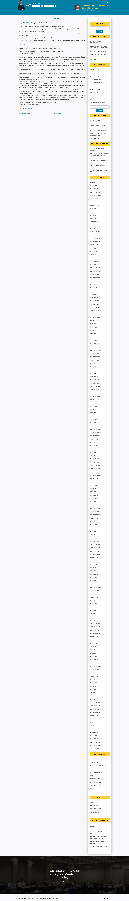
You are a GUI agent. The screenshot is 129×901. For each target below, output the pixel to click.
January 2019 (94, 462)
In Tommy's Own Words (98, 76)
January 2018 (94, 501)
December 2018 (95, 465)
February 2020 (95, 419)
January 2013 (94, 699)
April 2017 (93, 531)
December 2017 (95, 505)
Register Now (95, 89)
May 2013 (93, 686)
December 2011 (95, 742)
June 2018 (93, 485)
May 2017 (93, 528)
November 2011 (95, 745)
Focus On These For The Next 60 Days (99, 155)
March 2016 (94, 574)
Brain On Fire (95, 69)
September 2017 (95, 515)
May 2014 (93, 646)
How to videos (64, 13)
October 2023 (95, 274)
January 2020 (94, 422)
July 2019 (93, 442)
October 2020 (95, 393)
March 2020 (94, 416)
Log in (92, 802)
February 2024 (95, 261)
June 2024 (93, 251)
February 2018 (95, 498)
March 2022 (94, 337)
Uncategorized (95, 96)
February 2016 (95, 577)
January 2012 (94, 738)
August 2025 (94, 205)
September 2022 (95, 317)
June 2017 (93, 524)
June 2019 (93, 445)
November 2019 (95, 429)
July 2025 (93, 208)
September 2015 (95, 594)
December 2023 (95, 268)
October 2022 (95, 314)
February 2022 (95, 340)
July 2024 (93, 248)
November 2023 (95, 271)
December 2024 (95, 231)
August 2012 (94, 715)
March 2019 (94, 455)
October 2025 (95, 198)
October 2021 (95, 353)
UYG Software (53, 13)
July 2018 (93, 482)
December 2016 (95, 544)
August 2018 (94, 478)
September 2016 (95, 554)
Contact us (95, 13)
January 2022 (94, 343)
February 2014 (95, 656)
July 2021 (93, 363)
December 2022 (95, 307)
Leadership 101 (95, 79)
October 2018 (95, 472)
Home (18, 13)
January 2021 (94, 383)
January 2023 (94, 304)
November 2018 (95, 468)
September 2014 (95, 633)
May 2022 (93, 330)
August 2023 (94, 281)
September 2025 (95, 202)
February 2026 (95, 185)
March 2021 (94, 376)
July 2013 (93, 679)
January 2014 (94, 659)
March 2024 (94, 258)
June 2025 (93, 212)
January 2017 (94, 541)
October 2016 (95, 551)
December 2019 (95, 426)
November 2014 (95, 627)
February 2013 (95, 696)
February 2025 (95, 225)
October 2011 (95, 748)
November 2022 (95, 310)
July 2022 (93, 324)
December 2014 (95, 623)
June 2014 (93, 643)
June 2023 (93, 287)
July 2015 (93, 600)
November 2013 (95, 666)
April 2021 (93, 373)
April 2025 (93, 218)
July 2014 (93, 640)
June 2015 (93, 603)
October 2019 (95, 432)
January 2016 (94, 580)
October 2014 (95, 630)
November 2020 (95, 389)
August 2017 (94, 518)
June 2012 (93, 722)
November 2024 (95, 235)
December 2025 (95, 192)
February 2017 (95, 538)
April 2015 (93, 610)
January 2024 (94, 264)
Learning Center (96, 82)
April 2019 (93, 452)
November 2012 (95, 706)
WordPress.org (96, 812)
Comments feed (95, 809)
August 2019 (94, 439)
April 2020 (93, 412)
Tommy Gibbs (50, 22)
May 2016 (93, 567)
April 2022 (93, 333)
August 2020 (94, 399)
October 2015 (95, 590)
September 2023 (95, 277)
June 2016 (93, 564)
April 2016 (93, 571)
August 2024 (94, 245)
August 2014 (94, 636)
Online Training (76, 13)
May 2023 (93, 291)
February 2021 (95, 380)
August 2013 (94, 676)
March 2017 (94, 534)
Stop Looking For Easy (98, 51)
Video (92, 99)
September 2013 (95, 673)
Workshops (86, 13)
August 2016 (94, 557)
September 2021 (95, 356)
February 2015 (95, 617)
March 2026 (94, 182)
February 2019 (95, 459)
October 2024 (95, 238)
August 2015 (94, 597)
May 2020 (93, 409)
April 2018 (93, 491)
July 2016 (93, 561)
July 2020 (93, 403)
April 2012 (93, 729)
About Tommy (36, 13)
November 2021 (95, 350)
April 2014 (93, 650)
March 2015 (94, 613)
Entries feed (94, 805)
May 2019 (93, 449)
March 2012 (94, 732)
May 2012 (93, 725)
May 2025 (93, 215)
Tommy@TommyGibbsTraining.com (64, 881)
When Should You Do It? (25, 113)
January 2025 (94, 228)
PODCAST (93, 86)
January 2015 (94, 620)
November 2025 (95, 195)
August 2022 (94, 320)
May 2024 (93, 254)
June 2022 (93, 327)
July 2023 (93, 284)
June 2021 (93, 366)
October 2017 (95, 511)
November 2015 (95, 587)
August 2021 (94, 360)
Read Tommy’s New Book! (89, 10)
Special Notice (95, 92)
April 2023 (93, 294)
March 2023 (94, 297)
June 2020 (93, 406)
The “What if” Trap (96, 59)
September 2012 (95, 712)
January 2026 (94, 189)
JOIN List (44, 13)
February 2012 (95, 735)
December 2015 (95, 584)
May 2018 (93, 488)
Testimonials (26, 13)
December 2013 (95, 663)
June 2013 (93, 682)
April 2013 (93, 689)
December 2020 (95, 386)
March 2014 (94, 653)
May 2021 (93, 370)
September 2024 (95, 241)
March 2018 (94, 495)
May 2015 (93, 607)
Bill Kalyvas (94, 160)
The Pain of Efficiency (58, 113)
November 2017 (95, 508)
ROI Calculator (105, 13)
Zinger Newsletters (29, 108)
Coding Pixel (55, 898)
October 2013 (95, 669)
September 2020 (95, 396)
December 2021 (95, 347)
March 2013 (94, 692)
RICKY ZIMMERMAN (96, 153)
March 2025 (94, 221)
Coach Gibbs (94, 73)
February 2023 (95, 300)
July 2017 (93, 521)
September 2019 (95, 436)
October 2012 (95, 709)
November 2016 (95, 547)
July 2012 (93, 719)
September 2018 (95, 475)
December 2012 (95, 702)
